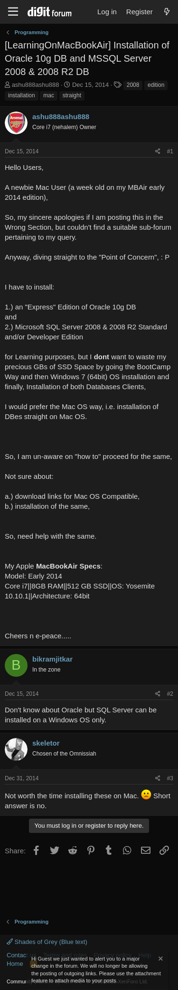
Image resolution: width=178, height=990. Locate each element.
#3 (170, 778)
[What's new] (167, 11)
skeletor (46, 743)
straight (72, 95)
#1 (170, 151)
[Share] (158, 151)
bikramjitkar (52, 659)
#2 (170, 694)
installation (21, 95)
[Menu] (13, 12)
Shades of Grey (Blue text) (47, 941)
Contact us (21, 955)
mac (48, 95)
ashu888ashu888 (35, 84)
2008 (133, 85)
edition (156, 85)
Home (15, 963)
